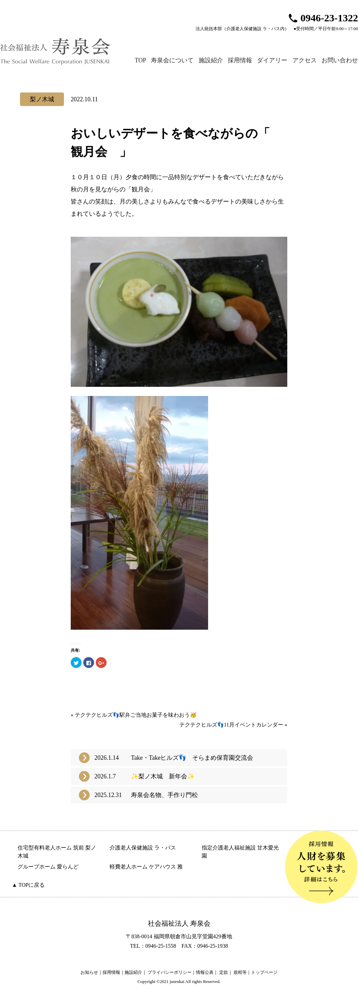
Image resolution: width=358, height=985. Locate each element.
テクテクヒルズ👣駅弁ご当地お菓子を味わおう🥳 (136, 715)
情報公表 (205, 972)
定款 (223, 972)
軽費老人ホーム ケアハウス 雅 (146, 866)
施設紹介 (211, 60)
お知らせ (89, 972)
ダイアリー (272, 60)
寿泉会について (172, 60)
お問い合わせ (339, 60)
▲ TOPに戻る (28, 885)
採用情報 (240, 60)
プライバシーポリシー (170, 972)
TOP (140, 60)
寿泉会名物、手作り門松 (164, 795)
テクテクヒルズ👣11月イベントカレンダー (231, 725)
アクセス (304, 60)
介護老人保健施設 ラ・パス (143, 848)
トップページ (264, 972)
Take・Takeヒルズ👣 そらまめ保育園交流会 (192, 757)
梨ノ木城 (42, 99)
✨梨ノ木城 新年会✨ (163, 776)
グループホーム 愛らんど (48, 866)
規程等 (240, 972)
